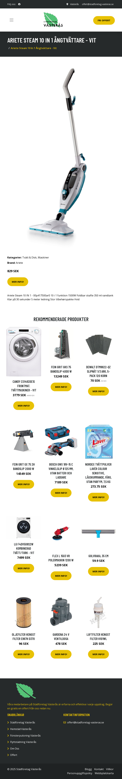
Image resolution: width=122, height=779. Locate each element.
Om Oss (14, 748)
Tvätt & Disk (29, 257)
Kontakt (99, 769)
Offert (13, 755)
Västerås (74, 4)
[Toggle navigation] (11, 20)
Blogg (88, 769)
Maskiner (43, 257)
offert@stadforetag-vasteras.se (98, 4)
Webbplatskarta (104, 773)
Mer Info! (18, 281)
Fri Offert (104, 20)
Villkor (110, 769)
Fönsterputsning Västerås (25, 735)
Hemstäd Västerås (20, 729)
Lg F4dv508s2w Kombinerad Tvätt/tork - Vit (23, 548)
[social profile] (19, 4)
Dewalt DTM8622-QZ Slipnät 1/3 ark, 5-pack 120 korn (98, 371)
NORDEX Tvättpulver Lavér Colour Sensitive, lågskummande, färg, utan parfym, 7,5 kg (98, 472)
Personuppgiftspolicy (79, 773)
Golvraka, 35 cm (98, 556)
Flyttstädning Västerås (23, 742)
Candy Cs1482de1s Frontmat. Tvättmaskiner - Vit (23, 386)
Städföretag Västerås (22, 722)
